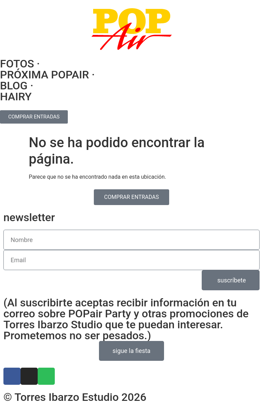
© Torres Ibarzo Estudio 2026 (74, 397)
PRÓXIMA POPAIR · (47, 74)
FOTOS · (20, 63)
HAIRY (16, 96)
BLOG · (16, 85)
